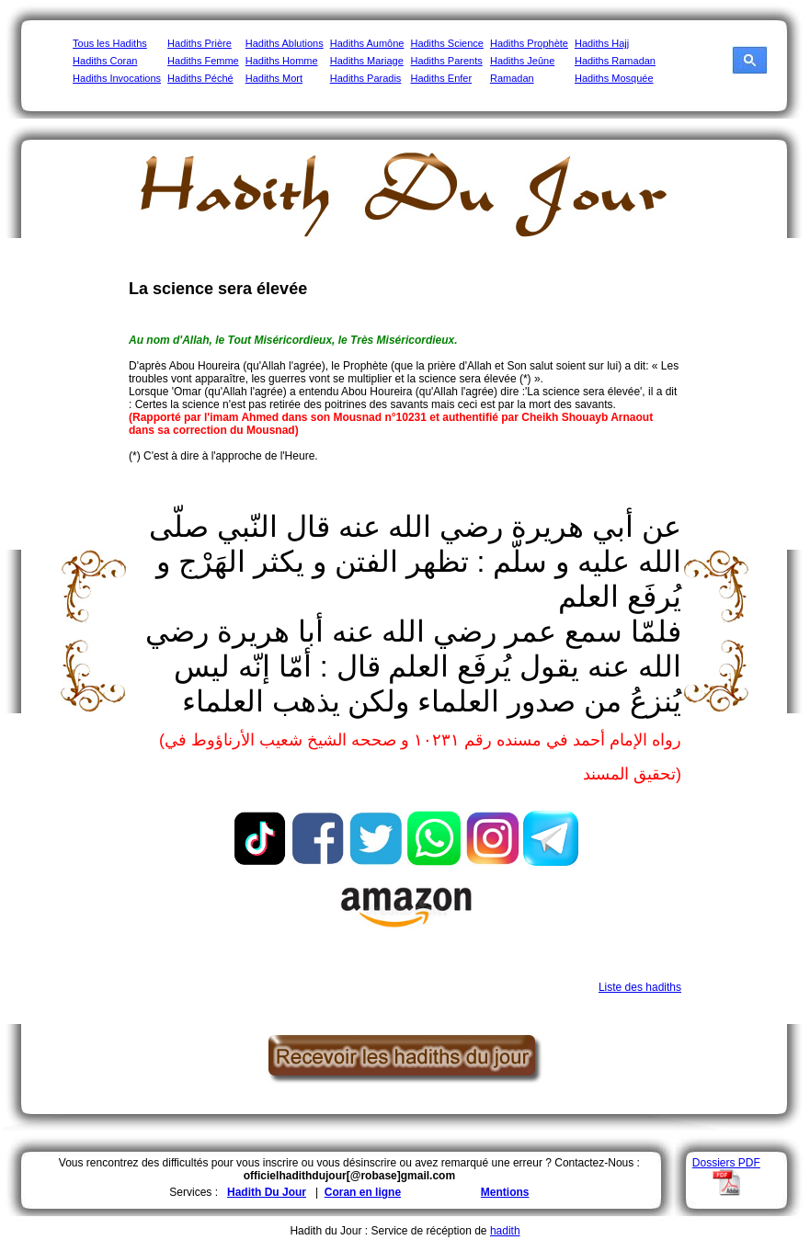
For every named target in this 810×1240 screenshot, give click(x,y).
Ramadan (512, 78)
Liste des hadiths (640, 987)
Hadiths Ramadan (615, 60)
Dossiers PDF (726, 1162)
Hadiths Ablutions (284, 43)
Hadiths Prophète (529, 43)
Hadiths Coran (105, 60)
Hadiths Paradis (366, 78)
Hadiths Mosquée (614, 78)
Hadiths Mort (273, 78)
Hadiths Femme (203, 60)
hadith (505, 1230)
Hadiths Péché (200, 78)
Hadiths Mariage (367, 60)
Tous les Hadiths (110, 43)
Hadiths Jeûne (522, 60)
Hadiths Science (447, 43)
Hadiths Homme (281, 60)
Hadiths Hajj (602, 43)
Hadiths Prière (199, 43)
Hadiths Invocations (117, 78)
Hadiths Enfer (441, 78)
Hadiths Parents (446, 60)
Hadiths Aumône (367, 43)
